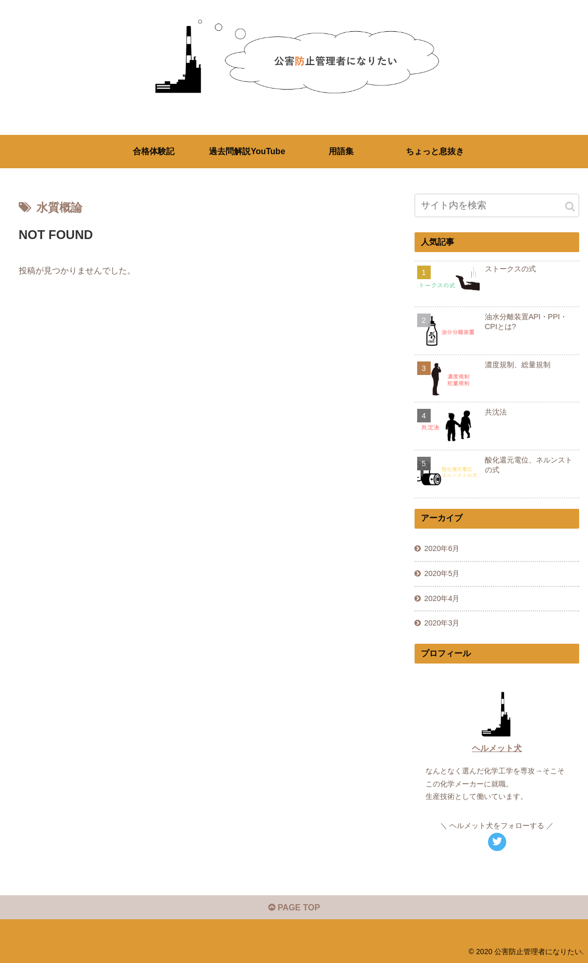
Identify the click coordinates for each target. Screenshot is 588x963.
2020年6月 (441, 548)
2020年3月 (441, 623)
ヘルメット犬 (497, 748)
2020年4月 (441, 598)
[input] (497, 205)
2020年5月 (441, 573)
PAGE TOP (294, 907)
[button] (570, 206)
